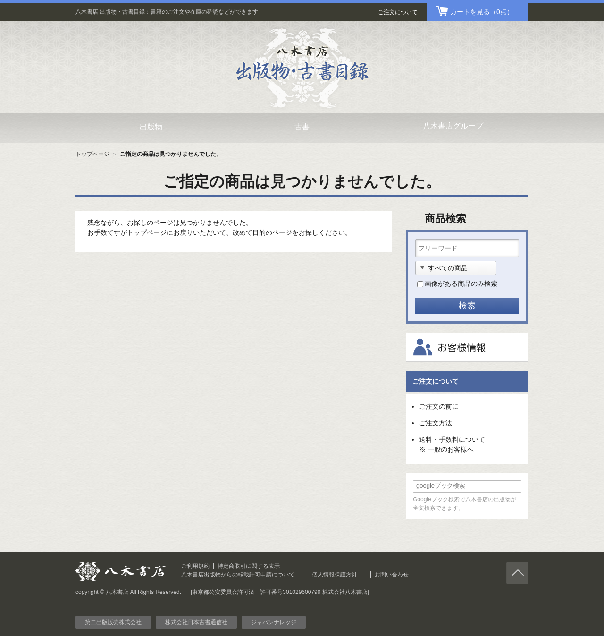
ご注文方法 (435, 423)
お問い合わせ (392, 574)
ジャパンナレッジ (273, 622)
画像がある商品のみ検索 (461, 283)
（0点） (481, 12)
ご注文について (398, 12)
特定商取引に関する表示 (249, 566)
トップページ (92, 154)
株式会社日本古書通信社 (196, 622)
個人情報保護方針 (334, 574)
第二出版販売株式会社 (113, 622)
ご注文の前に (439, 406)
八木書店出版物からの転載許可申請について (237, 574)
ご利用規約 (195, 566)
